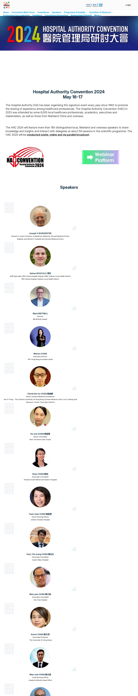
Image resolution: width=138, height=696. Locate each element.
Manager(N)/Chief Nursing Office (115, 376)
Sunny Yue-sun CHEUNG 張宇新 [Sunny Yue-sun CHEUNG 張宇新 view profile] (115, 513)
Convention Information (56, 15)
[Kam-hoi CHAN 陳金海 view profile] (84, 402)
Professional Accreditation (16, 15)
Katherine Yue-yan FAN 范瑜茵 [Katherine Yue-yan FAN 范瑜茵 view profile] (118, 653)
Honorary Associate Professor (50, 423)
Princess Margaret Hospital (115, 566)
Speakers (56, 12)
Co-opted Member (51, 563)
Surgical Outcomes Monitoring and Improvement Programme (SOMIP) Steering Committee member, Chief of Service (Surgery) (115, 520)
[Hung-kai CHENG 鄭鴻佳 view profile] (17, 496)
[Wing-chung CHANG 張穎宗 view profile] (118, 402)
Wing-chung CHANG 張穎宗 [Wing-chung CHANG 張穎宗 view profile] (118, 420)
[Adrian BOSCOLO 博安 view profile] (50, 216)
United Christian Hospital (115, 286)
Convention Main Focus (23, 12)
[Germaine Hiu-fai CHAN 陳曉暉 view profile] (50, 356)
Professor (17, 423)
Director (84, 236)
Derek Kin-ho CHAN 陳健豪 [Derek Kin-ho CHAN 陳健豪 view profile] (17, 280)
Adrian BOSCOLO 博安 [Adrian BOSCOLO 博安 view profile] (51, 233)
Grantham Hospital (118, 659)
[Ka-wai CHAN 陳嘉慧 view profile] (48, 262)
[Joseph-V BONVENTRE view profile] (17, 216)
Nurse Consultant (48, 283)
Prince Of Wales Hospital (84, 612)
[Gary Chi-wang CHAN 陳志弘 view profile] (17, 309)
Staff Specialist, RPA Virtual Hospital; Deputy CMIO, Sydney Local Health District (51, 239)
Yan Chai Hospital (51, 332)
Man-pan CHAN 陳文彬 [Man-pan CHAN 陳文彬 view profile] (51, 326)
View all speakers (69, 675)
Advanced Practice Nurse (51, 656)
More (97, 15)
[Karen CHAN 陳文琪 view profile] (81, 309)
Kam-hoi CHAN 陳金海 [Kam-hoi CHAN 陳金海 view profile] (84, 420)
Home (6, 12)
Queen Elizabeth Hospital (50, 379)
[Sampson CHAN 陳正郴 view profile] (84, 356)
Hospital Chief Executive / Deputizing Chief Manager (84, 424)
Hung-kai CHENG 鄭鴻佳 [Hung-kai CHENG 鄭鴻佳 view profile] (17, 513)
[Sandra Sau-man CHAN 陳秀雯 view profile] (17, 402)
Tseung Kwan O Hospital (17, 519)
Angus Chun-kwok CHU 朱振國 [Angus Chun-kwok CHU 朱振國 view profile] (17, 653)
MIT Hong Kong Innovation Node (118, 239)
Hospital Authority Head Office (115, 332)
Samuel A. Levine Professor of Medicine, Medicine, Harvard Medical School (17, 239)
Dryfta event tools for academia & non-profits (71, 692)
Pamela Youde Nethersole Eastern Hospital (82, 287)
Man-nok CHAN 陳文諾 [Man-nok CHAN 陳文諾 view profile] (115, 326)
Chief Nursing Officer (115, 329)
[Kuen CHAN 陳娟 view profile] (81, 262)
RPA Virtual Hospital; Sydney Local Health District (51, 246)
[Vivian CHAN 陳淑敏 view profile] (115, 356)
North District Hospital (115, 527)
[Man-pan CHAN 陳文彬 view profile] (50, 309)
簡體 (88, 5)
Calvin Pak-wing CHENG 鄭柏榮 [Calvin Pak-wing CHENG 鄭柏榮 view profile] (118, 466)
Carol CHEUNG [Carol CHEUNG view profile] (48, 513)
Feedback (37, 15)
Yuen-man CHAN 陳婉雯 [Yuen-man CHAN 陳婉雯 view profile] (115, 280)
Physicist (17, 563)
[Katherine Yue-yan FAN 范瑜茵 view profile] (118, 636)
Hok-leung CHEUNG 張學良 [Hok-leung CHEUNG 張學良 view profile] (81, 513)
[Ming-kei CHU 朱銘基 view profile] (84, 636)
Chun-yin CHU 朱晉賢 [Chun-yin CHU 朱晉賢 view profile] (51, 653)
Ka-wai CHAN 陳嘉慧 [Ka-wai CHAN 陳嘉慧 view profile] (48, 280)
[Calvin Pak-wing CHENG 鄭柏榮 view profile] (118, 449)
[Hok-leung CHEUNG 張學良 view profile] (81, 496)
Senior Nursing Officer (115, 283)
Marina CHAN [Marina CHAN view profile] (118, 233)
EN (100, 5)
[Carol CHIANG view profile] (81, 542)
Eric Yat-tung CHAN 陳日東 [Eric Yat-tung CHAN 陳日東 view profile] (17, 373)
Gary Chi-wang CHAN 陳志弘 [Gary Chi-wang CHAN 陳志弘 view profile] (17, 326)
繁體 (95, 5)
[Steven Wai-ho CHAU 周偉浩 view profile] (17, 449)
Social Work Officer (48, 516)
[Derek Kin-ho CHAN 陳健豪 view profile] (17, 262)
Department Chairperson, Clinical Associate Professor (118, 424)
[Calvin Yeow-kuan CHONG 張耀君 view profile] (17, 589)
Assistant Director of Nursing (82, 563)
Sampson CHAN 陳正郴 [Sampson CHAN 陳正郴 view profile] (84, 373)
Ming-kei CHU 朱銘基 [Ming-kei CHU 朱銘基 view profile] (84, 653)
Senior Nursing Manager (81, 516)
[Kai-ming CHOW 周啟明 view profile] (84, 589)
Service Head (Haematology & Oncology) (50, 470)
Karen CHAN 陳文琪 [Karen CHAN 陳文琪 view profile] (81, 326)
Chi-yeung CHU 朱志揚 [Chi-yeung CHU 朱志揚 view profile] (115, 606)
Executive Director (118, 236)
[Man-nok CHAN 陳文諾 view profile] (115, 309)
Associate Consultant (82, 283)
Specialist (17, 516)
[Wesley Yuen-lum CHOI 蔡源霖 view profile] (115, 542)
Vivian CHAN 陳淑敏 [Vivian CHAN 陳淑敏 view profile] (115, 373)
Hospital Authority (51, 566)
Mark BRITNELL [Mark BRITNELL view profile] (84, 233)
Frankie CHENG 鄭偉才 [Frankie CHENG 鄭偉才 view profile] (51, 466)
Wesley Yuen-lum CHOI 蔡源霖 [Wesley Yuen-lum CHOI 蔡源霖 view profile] (115, 560)
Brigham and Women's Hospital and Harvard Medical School (17, 246)
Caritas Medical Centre (48, 519)
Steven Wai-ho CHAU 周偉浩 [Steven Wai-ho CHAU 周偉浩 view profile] (17, 466)
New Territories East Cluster (48, 286)
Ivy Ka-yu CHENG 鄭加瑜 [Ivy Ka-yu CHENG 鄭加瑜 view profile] (84, 466)
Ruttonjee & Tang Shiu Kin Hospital (84, 379)
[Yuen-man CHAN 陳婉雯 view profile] (115, 262)
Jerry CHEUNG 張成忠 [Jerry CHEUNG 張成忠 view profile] (17, 560)
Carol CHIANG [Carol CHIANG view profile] (82, 560)
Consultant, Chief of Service (84, 609)
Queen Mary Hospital (17, 332)
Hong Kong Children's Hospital (50, 475)
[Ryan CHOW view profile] (50, 589)
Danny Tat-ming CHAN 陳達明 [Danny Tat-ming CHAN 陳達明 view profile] (51, 420)
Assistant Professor (17, 469)
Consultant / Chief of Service (118, 656)
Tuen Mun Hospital (17, 659)
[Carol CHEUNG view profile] (48, 496)
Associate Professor (82, 329)
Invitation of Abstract (101, 12)
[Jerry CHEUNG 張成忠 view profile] (17, 542)
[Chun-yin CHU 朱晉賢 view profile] (50, 636)
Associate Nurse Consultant (84, 376)
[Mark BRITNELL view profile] (84, 216)
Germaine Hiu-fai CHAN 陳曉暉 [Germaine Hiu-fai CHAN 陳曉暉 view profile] (50, 373)
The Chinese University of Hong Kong (17, 426)
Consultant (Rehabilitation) (17, 656)
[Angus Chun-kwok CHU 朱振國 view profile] (17, 636)
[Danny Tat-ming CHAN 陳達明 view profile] (50, 402)
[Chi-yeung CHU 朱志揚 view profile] (115, 589)
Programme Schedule (75, 12)
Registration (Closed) (81, 15)
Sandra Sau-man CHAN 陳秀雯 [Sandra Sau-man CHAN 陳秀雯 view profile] (17, 420)
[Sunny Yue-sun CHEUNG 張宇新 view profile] (115, 496)
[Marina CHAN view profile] (118, 216)
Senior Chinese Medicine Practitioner (17, 283)
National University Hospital (81, 566)
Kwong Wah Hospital (17, 379)
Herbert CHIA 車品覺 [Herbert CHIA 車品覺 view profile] (51, 560)
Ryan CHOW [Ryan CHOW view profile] (51, 606)
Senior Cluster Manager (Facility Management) (51, 610)
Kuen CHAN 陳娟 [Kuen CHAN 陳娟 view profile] (82, 280)
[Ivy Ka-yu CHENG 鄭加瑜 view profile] (84, 449)
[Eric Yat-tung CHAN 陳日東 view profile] (17, 356)
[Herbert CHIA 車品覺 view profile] (50, 542)
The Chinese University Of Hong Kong (50, 426)
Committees (43, 12)
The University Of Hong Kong (82, 332)
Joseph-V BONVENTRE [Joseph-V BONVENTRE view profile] (17, 233)
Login (128, 5)
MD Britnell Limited (84, 239)
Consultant (17, 376)
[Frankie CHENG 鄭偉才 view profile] (50, 449)
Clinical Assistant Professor (118, 469)
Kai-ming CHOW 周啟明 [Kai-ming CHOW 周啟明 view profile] (84, 606)
